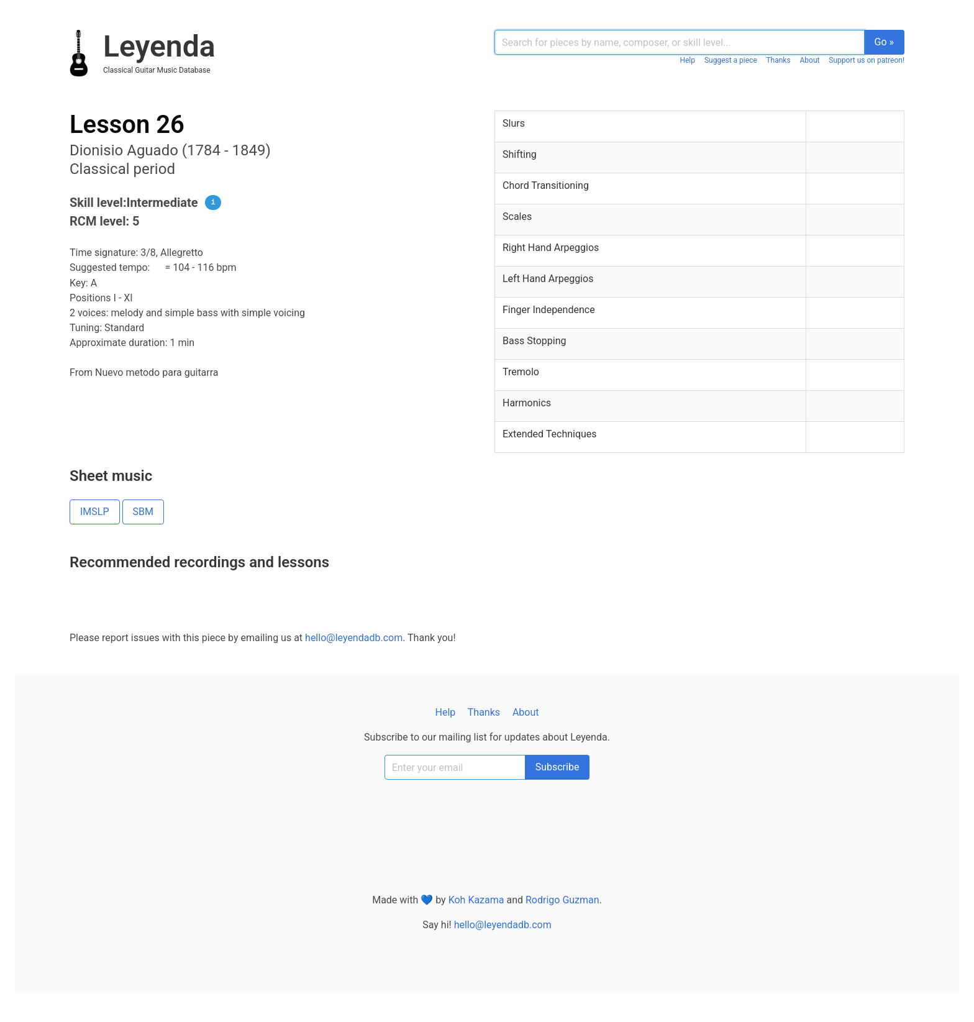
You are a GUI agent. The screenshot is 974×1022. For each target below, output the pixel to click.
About (810, 60)
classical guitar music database (157, 70)
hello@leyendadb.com (354, 638)
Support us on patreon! (866, 60)
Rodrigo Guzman (562, 900)
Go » (884, 42)
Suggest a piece (730, 60)
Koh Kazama (476, 900)
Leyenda (159, 46)
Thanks (778, 60)
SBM (143, 512)
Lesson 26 (127, 124)
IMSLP (94, 512)
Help (687, 60)
